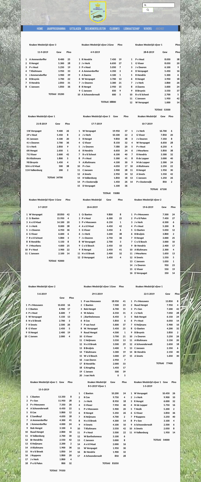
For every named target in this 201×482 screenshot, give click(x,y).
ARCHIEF (160, 28)
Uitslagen (75, 28)
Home (40, 28)
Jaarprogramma (56, 28)
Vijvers (148, 28)
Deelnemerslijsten (95, 28)
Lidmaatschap (132, 28)
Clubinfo (115, 28)
